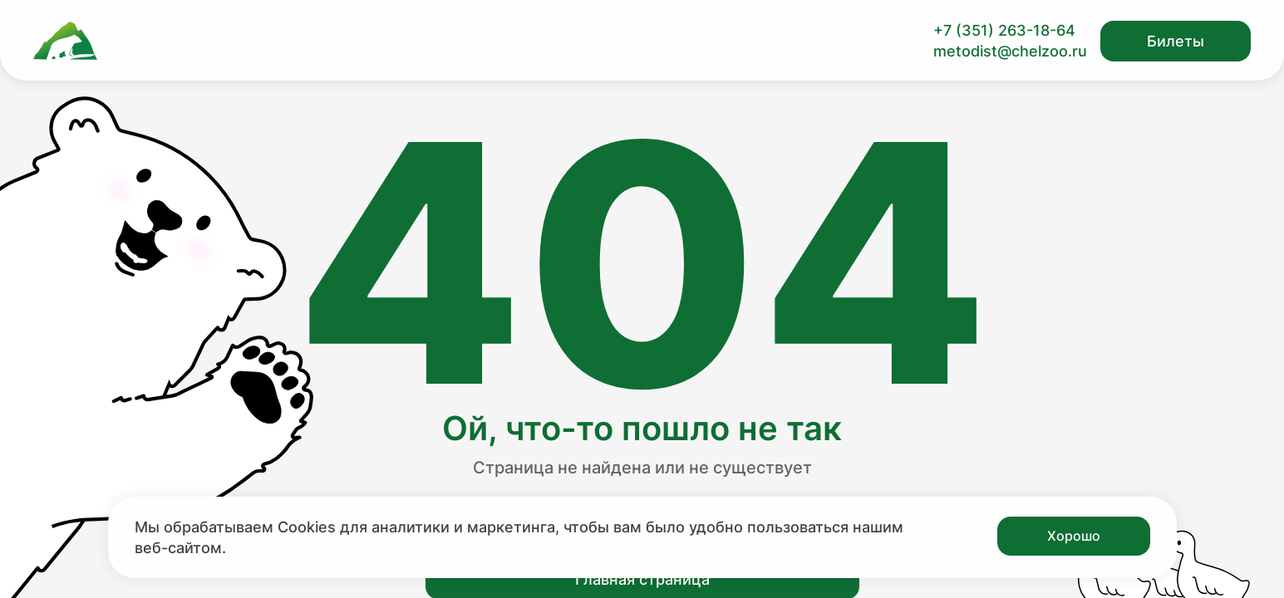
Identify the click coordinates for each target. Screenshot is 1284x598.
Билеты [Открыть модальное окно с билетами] (1175, 41)
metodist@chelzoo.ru (1010, 51)
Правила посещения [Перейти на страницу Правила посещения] (490, 41)
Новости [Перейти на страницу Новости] (355, 41)
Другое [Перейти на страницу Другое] (620, 41)
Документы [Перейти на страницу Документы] (254, 41)
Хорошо (1073, 535)
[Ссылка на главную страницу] (65, 41)
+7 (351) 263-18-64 (1004, 30)
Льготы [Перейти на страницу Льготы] (157, 41)
